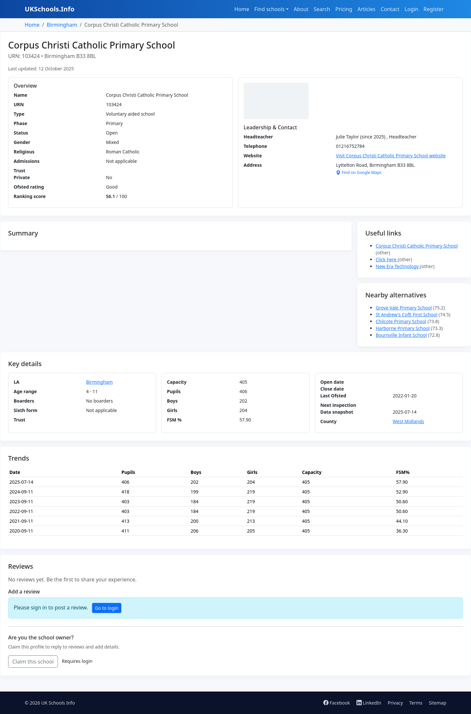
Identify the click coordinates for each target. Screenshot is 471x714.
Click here (387, 259)
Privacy (395, 703)
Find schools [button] (269, 9)
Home (242, 9)
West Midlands (408, 421)
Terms (415, 703)
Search (322, 9)
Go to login (106, 608)
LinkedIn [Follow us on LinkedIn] (370, 703)
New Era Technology (398, 266)
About (301, 9)
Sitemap (437, 703)
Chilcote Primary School (401, 321)
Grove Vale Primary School (404, 308)
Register (434, 9)
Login (411, 9)
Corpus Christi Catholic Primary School (417, 246)
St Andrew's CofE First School (406, 314)
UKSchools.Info (49, 9)
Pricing (343, 9)
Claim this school (33, 661)
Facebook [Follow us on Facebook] (337, 703)
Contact (390, 9)
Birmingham (62, 24)
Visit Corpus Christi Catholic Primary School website (391, 155)
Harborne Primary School (403, 328)
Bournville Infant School (401, 335)
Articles (366, 9)
